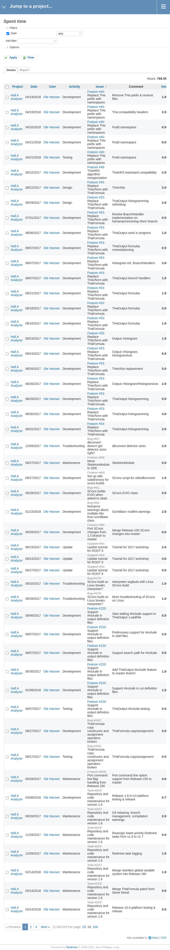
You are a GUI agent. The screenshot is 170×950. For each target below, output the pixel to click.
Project (17, 86)
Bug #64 (93, 503)
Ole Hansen (52, 97)
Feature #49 (95, 167)
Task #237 (94, 790)
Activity (74, 86)
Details (11, 70)
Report (24, 70)
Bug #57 (93, 439)
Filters (13, 28)
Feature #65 (95, 525)
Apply (13, 57)
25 (84, 927)
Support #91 (95, 543)
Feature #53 (95, 182)
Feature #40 (95, 91)
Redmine (71, 947)
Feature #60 (95, 472)
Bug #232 (93, 720)
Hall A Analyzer (17, 97)
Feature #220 (96, 608)
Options (14, 47)
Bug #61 (93, 487)
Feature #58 (95, 457)
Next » (45, 927)
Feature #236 (96, 772)
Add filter (11, 40)
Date (13, 33)
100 (95, 927)
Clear (30, 57)
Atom (155, 937)
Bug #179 (93, 578)
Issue (100, 86)
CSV (163, 937)
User (52, 86)
